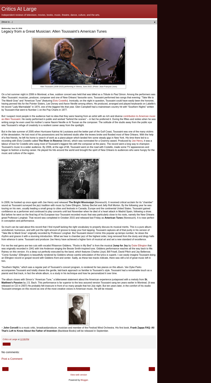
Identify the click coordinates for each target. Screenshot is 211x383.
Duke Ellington (139, 245)
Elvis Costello (60, 100)
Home (78, 369)
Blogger (84, 380)
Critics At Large (19, 9)
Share (6, 344)
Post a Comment (11, 358)
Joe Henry (137, 140)
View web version (78, 375)
